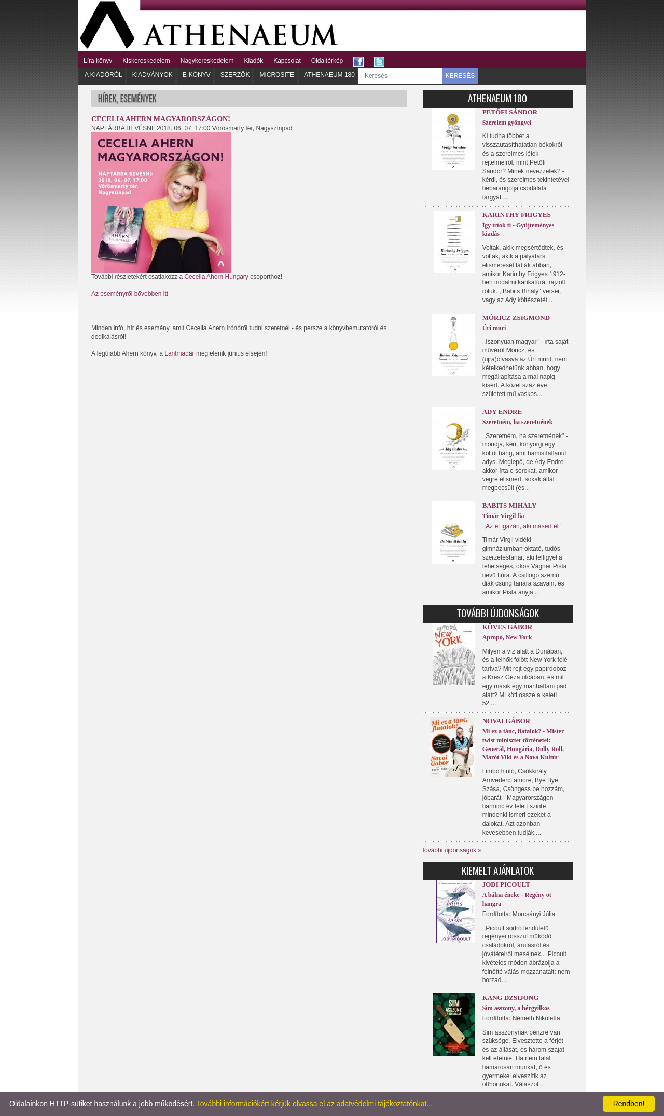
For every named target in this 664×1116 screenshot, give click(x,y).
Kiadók (253, 60)
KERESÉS (460, 75)
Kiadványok (152, 74)
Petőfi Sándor (510, 112)
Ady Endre (502, 411)
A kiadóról (103, 74)
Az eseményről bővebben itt (129, 293)
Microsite (276, 74)
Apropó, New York (507, 637)
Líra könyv (98, 60)
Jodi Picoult (506, 884)
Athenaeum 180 (329, 74)
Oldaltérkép (327, 60)
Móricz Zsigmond (516, 317)
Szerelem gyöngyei (507, 122)
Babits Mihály (509, 505)
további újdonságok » (452, 850)
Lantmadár (179, 353)
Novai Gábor (506, 721)
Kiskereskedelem (146, 60)
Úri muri (494, 328)
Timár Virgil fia (503, 516)
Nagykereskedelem (207, 60)
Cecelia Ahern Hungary (216, 276)
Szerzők (235, 74)
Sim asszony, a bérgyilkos (516, 1008)
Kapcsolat (287, 60)
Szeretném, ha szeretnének (517, 422)
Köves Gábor (507, 627)
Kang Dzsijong (510, 997)
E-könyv (197, 74)
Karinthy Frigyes (516, 215)
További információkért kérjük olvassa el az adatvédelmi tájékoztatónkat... (315, 1103)
